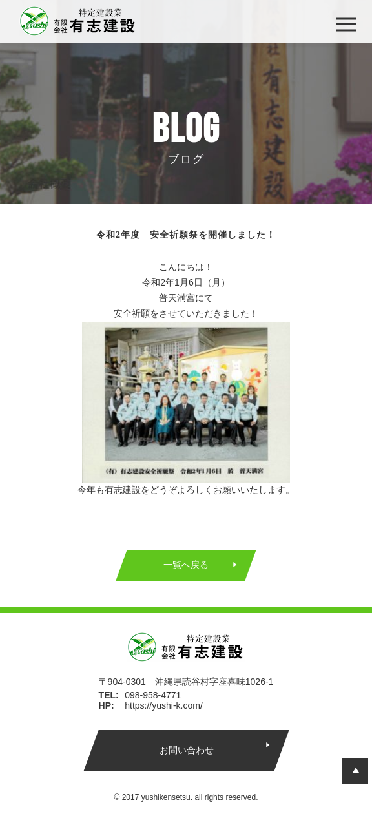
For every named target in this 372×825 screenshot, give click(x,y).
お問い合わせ (186, 750)
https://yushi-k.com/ (164, 705)
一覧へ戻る (186, 564)
